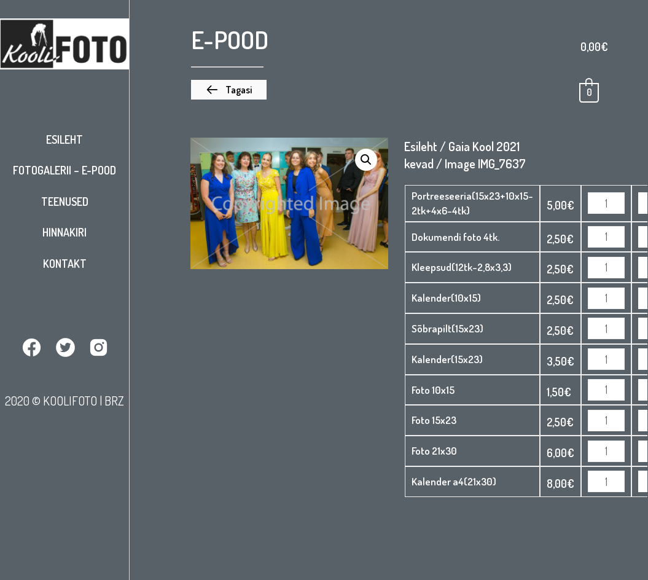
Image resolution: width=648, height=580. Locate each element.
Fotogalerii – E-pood (64, 170)
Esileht (64, 139)
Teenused (64, 201)
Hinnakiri (64, 232)
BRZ (114, 401)
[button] (229, 90)
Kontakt (65, 263)
